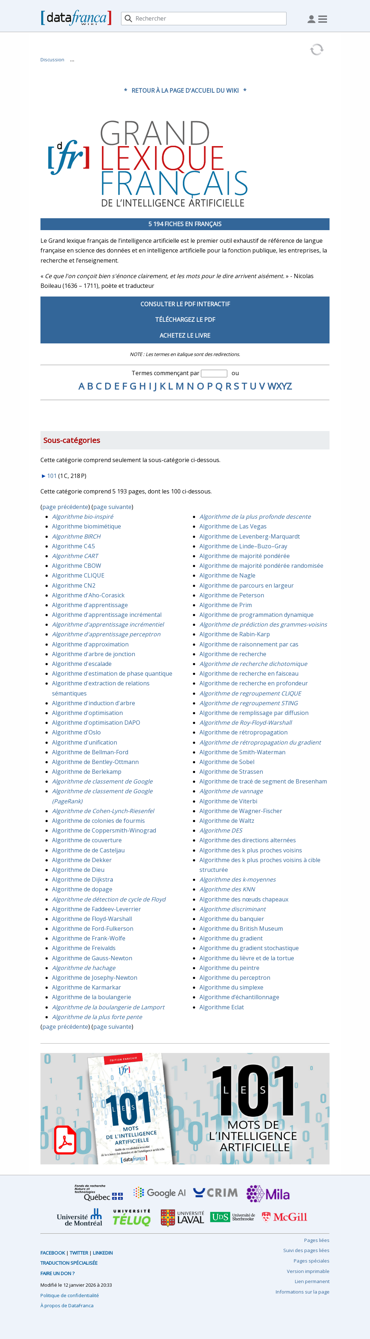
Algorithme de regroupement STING (248, 703)
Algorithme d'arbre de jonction (93, 654)
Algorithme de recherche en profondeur (253, 683)
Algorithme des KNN (227, 889)
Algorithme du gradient (231, 938)
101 (52, 476)
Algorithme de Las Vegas (233, 526)
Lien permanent (312, 1281)
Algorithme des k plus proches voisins (250, 850)
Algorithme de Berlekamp (86, 772)
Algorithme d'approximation (90, 644)
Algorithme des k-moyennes (237, 879)
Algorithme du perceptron (234, 978)
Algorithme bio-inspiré (82, 517)
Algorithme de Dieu (78, 870)
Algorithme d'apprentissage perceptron (106, 634)
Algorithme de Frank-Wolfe (88, 938)
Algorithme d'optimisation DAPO (96, 722)
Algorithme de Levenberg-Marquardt (249, 536)
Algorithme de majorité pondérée (244, 556)
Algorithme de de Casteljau (88, 850)
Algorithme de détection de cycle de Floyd (108, 899)
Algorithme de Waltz (226, 821)
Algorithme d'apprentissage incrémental (107, 615)
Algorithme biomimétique (86, 526)
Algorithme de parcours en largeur (246, 585)
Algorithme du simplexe (231, 987)
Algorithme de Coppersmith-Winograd (104, 830)
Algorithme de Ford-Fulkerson (92, 928)
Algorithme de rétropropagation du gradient (260, 742)
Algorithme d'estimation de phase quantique (112, 673)
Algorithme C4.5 (73, 546)
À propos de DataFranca (67, 1305)
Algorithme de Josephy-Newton (94, 978)
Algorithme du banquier (231, 919)
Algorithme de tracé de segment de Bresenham (263, 781)
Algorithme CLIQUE (78, 575)
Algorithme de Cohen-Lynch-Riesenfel (103, 811)
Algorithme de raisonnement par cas (248, 644)
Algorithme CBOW (76, 566)
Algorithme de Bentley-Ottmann (95, 762)
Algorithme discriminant (232, 909)
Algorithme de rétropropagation (243, 732)
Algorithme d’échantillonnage (239, 997)
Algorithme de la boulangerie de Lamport (108, 1007)
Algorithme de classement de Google (102, 781)
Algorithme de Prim (225, 605)
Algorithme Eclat (221, 1007)
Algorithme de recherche (232, 654)
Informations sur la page (303, 1291)
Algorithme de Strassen (231, 772)
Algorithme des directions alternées (247, 840)
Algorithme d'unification (84, 742)
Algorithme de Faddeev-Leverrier (96, 909)
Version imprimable (308, 1271)
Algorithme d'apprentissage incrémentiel (108, 624)
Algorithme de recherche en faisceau (248, 673)
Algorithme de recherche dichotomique (253, 664)
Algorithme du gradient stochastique (249, 948)
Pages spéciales (312, 1260)
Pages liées (317, 1240)
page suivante (112, 507)
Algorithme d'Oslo (76, 732)
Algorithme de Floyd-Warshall (92, 919)
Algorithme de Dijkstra (82, 879)
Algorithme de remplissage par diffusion (254, 713)
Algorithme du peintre (229, 968)
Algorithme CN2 (73, 585)
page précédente (65, 507)
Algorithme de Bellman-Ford (90, 752)
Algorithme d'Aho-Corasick (88, 595)
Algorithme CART (75, 556)
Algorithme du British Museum (241, 928)
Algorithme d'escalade (82, 664)
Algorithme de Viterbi (228, 801)
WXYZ (279, 385)
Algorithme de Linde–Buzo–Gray (243, 546)
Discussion (52, 59)
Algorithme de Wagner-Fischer (240, 811)
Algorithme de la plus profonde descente (255, 517)
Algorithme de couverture (87, 840)
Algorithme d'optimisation (87, 713)
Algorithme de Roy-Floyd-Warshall (245, 722)
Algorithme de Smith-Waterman (242, 752)
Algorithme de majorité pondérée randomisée (261, 566)
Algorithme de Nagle (227, 575)
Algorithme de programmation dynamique (256, 615)
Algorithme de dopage (82, 889)
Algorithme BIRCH (76, 536)
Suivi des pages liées (306, 1250)
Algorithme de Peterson (231, 595)
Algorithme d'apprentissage (90, 605)
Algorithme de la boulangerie (91, 997)
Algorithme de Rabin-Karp (234, 634)
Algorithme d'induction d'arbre (93, 703)
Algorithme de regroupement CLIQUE (250, 693)
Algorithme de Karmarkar (86, 987)
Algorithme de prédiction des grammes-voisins (263, 624)
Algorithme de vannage (231, 791)
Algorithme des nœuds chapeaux (243, 899)
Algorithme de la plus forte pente (97, 1017)
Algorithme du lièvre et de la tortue (246, 958)
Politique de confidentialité (69, 1295)
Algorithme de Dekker (82, 860)
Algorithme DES (220, 830)
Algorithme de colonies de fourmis (98, 821)
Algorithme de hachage (83, 968)
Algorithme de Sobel (226, 762)
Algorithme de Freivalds (84, 948)
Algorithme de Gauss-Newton (92, 958)
